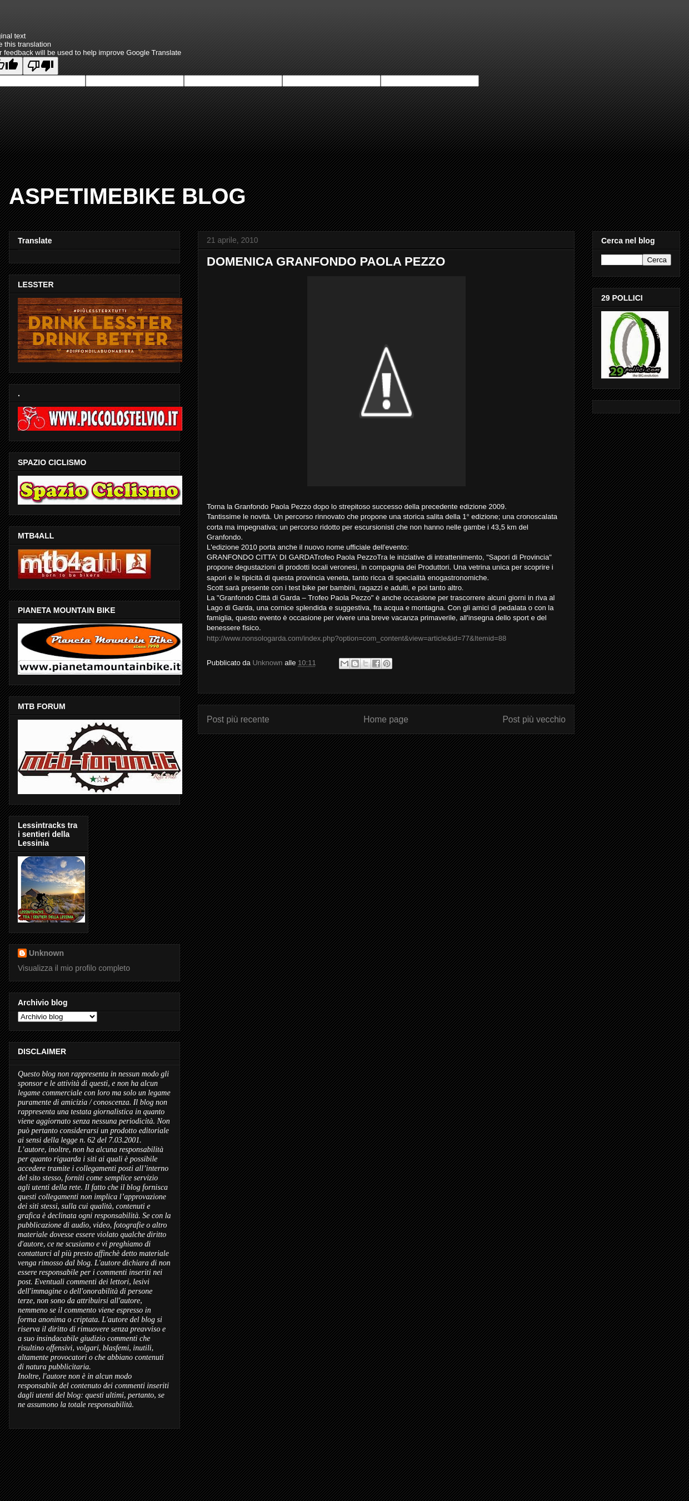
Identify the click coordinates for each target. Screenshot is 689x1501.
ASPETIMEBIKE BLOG (127, 196)
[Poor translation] (40, 66)
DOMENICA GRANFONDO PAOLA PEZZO (326, 261)
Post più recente (238, 719)
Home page (385, 719)
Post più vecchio (534, 719)
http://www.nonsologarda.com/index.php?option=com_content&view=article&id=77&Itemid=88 (356, 638)
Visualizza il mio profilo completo (74, 968)
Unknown (46, 953)
